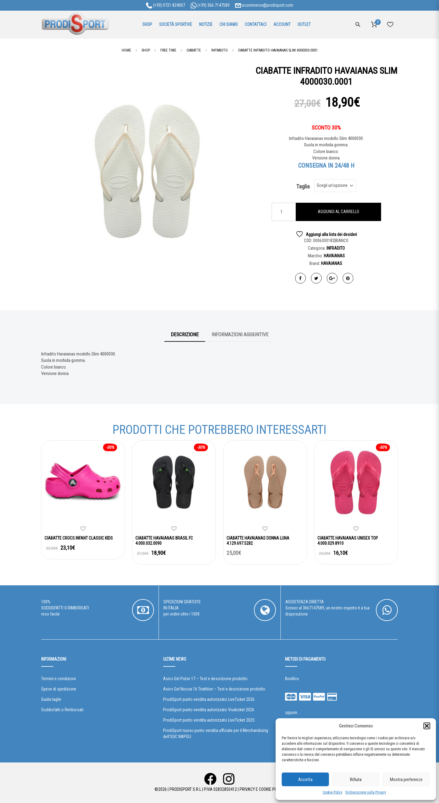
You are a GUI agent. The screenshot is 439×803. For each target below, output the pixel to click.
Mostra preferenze (406, 779)
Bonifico (292, 678)
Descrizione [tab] (185, 334)
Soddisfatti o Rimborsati (62, 709)
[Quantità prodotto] (284, 212)
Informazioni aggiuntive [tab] (240, 334)
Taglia (303, 186)
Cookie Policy (332, 792)
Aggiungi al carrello (338, 211)
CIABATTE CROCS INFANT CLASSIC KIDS (79, 538)
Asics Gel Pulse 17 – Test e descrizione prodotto (205, 678)
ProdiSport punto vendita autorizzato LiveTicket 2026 (209, 699)
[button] (427, 726)
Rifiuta (356, 779)
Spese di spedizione (58, 689)
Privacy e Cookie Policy (262, 789)
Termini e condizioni (58, 678)
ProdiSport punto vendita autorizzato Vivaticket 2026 (208, 709)
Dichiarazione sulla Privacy (365, 792)
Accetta (305, 779)
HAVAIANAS (334, 255)
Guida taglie (51, 699)
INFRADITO (336, 248)
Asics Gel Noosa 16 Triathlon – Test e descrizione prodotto (214, 689)
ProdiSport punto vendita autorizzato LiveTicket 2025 (209, 720)
